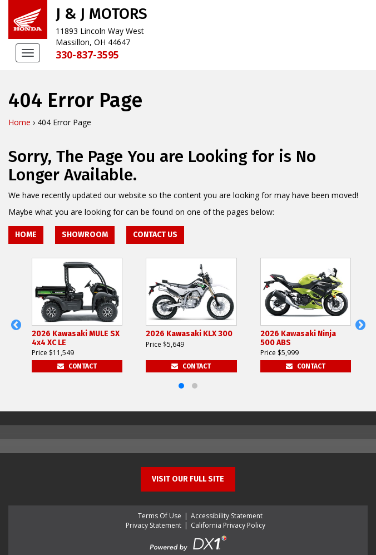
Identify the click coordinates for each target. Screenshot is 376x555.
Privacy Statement (153, 525)
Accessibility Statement (227, 515)
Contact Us (155, 234)
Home (19, 122)
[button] (15, 325)
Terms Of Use (159, 515)
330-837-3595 (87, 54)
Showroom (85, 234)
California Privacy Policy (228, 525)
